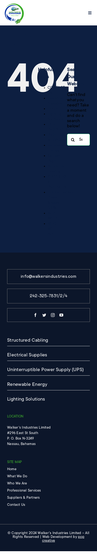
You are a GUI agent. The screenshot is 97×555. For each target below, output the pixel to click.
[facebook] (35, 315)
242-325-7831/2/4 (48, 296)
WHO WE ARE (52, 229)
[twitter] (44, 315)
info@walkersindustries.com (48, 276)
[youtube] (61, 315)
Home (53, 109)
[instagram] (53, 315)
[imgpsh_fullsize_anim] (14, 5)
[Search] (73, 140)
